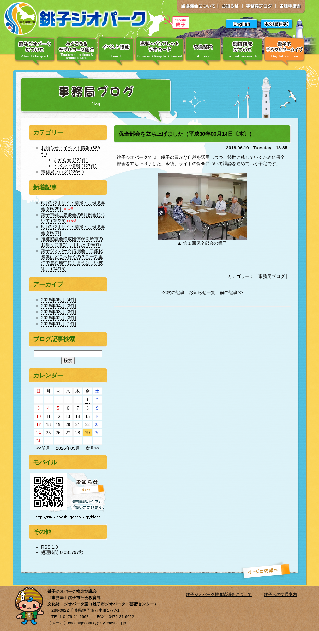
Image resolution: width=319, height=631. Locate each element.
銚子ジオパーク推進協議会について (219, 594)
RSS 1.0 (49, 547)
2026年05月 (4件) (58, 299)
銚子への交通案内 (280, 594)
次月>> (93, 448)
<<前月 (43, 448)
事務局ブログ (271, 276)
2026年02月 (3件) (58, 317)
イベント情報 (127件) (75, 165)
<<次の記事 (172, 292)
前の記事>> (231, 292)
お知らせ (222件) (71, 159)
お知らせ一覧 (202, 292)
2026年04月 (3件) (58, 305)
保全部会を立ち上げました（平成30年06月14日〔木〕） (187, 134)
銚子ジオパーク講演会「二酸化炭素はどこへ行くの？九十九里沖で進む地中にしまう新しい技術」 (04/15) (72, 259)
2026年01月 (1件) (58, 323)
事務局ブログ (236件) (62, 171)
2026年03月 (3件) (58, 311)
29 (87, 432)
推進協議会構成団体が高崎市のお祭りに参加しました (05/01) (72, 241)
